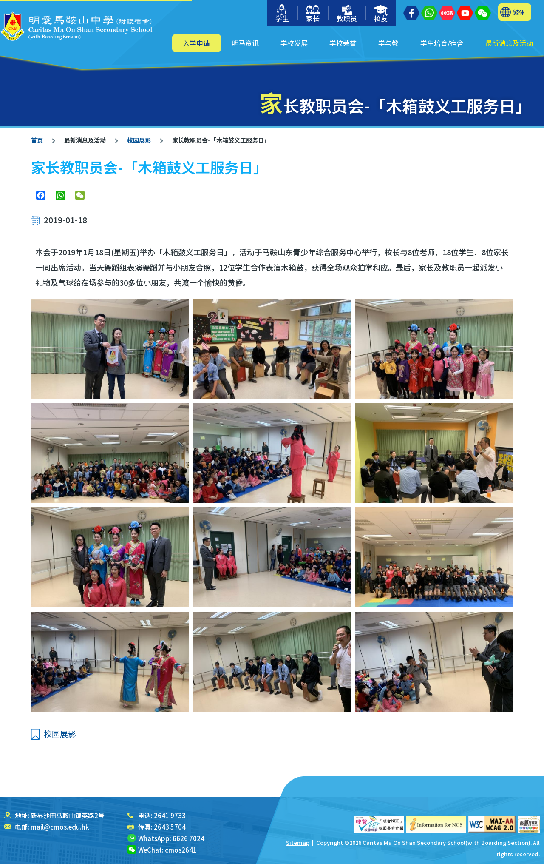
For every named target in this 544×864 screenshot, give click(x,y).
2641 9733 (170, 815)
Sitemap (297, 842)
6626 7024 (188, 838)
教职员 (347, 14)
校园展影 (138, 140)
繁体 (519, 12)
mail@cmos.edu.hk (60, 826)
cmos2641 (181, 849)
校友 (381, 14)
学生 (282, 13)
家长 (313, 14)
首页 (37, 140)
